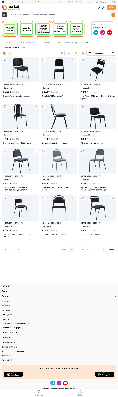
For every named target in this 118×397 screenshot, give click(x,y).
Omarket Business (9, 342)
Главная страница (9, 42)
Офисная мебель (63, 42)
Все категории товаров (31, 42)
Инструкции (7, 314)
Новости (5, 319)
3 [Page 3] (82, 249)
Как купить (6, 306)
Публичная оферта (10, 332)
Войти (111, 7)
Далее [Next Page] (111, 249)
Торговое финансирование (13, 351)
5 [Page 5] (92, 249)
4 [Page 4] (87, 249)
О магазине (7, 301)
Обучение (6, 310)
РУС (115, 2)
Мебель (48, 42)
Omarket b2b (7, 360)
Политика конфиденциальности (15, 323)
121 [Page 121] (103, 249)
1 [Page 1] (71, 249)
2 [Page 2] (76, 249)
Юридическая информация (13, 328)
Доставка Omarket (9, 347)
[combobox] (97, 53)
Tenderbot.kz (7, 355)
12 (12, 249)
